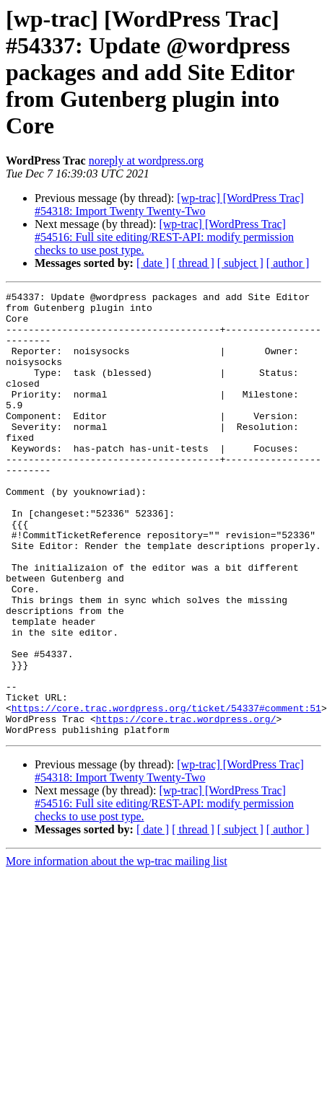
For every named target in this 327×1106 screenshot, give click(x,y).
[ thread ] (193, 263)
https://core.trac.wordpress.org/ (186, 805)
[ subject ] (240, 263)
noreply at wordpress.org (146, 160)
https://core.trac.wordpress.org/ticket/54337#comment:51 (166, 792)
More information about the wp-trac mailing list (116, 950)
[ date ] (152, 263)
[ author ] (288, 263)
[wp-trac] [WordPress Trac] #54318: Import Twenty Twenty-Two (169, 204)
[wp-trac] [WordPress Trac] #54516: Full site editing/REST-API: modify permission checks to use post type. (164, 237)
